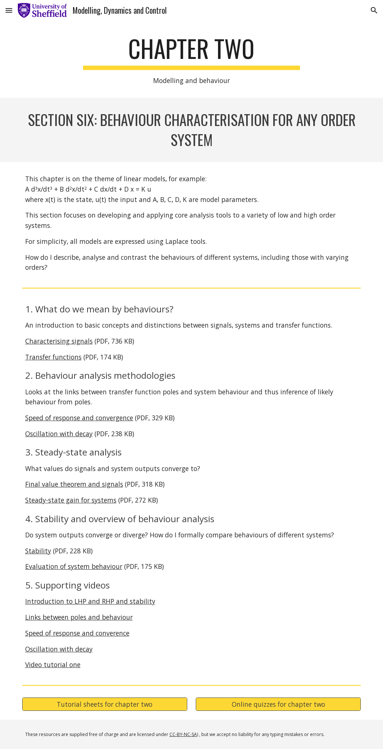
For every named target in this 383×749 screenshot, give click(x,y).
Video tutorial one (52, 664)
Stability (38, 550)
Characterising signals (59, 341)
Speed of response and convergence (79, 417)
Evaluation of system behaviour (73, 566)
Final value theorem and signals (74, 484)
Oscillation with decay (59, 433)
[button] (9, 10)
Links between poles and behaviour (79, 617)
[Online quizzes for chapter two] (278, 704)
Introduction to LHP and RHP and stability (90, 601)
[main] (191, 60)
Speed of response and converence (77, 633)
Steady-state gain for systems (70, 500)
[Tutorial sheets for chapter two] (105, 704)
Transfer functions (53, 356)
